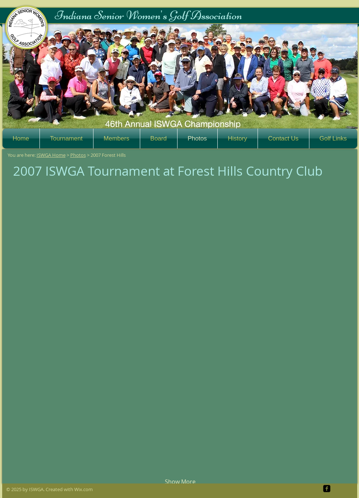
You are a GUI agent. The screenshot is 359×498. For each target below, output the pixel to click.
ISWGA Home (51, 155)
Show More (180, 482)
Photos (78, 155)
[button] (180, 76)
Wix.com (83, 489)
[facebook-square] (326, 488)
